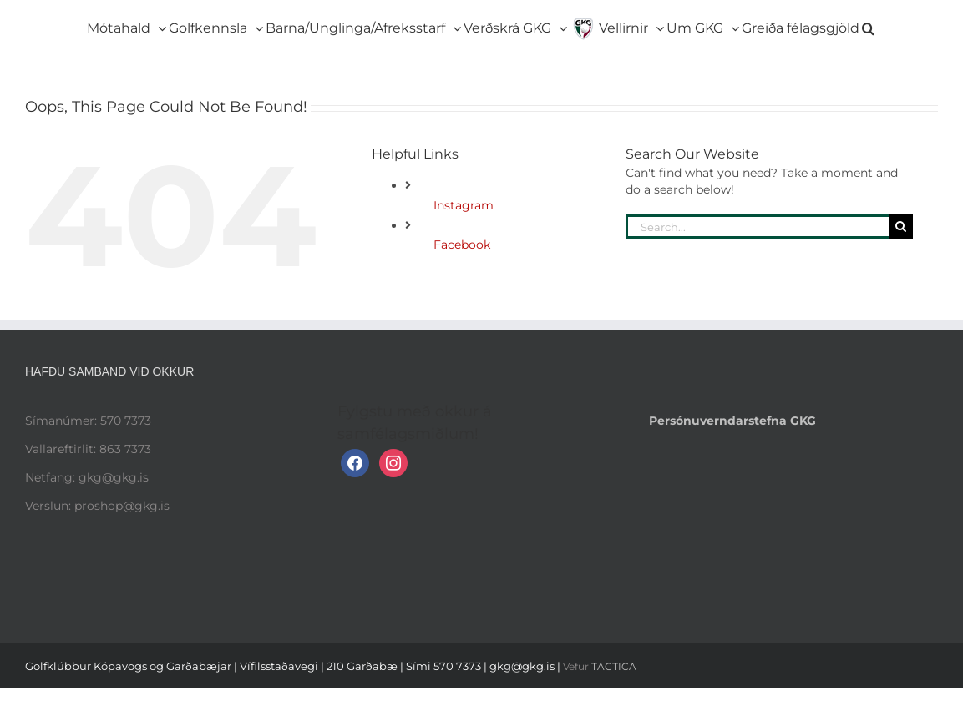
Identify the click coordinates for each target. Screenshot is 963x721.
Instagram (463, 205)
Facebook (461, 244)
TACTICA (613, 666)
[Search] (901, 226)
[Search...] (757, 226)
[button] (868, 25)
